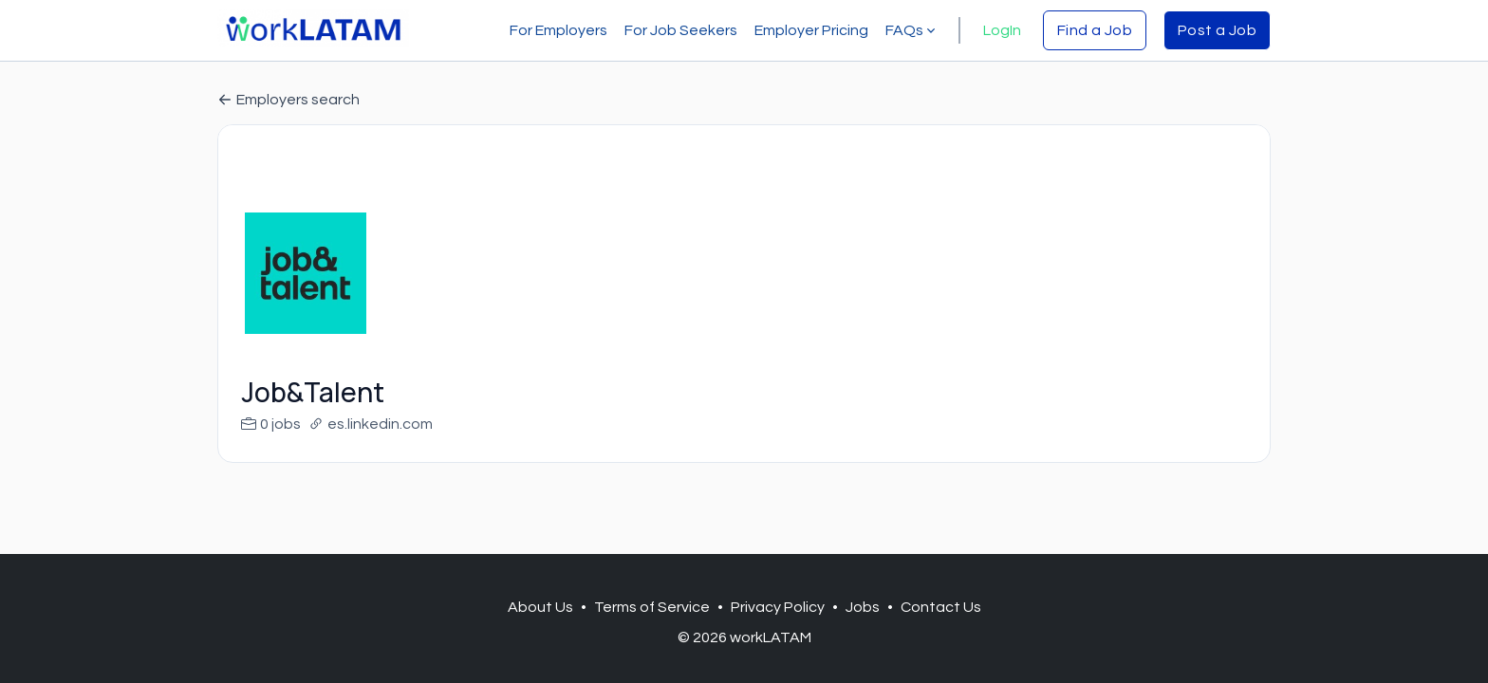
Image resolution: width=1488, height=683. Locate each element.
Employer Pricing (811, 30)
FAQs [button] (912, 30)
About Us (540, 607)
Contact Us (941, 607)
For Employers (558, 30)
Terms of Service (652, 607)
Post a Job (1217, 30)
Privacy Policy (778, 607)
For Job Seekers (680, 30)
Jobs (863, 607)
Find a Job (1094, 30)
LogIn (1002, 30)
